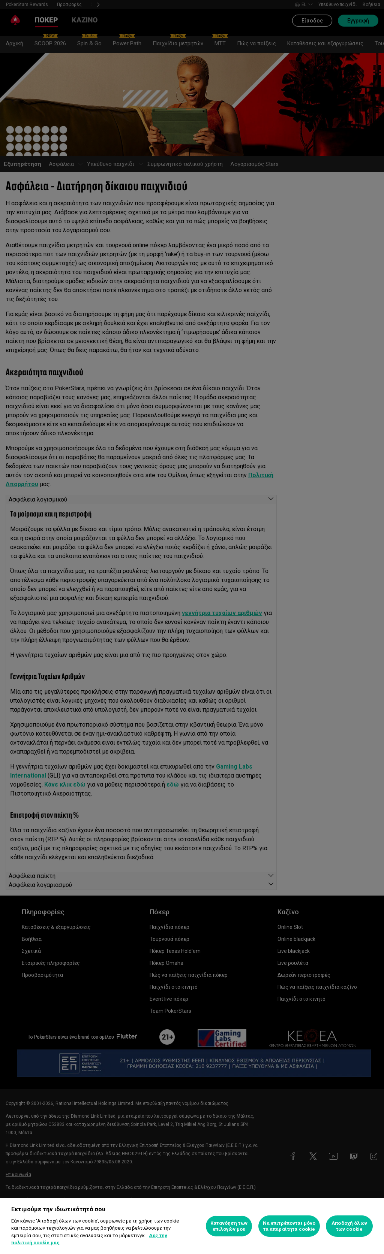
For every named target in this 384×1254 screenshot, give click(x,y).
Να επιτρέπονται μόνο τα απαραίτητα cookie (289, 1226)
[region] (192, 1226)
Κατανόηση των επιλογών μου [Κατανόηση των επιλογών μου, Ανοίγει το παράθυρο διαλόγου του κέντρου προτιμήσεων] (229, 1226)
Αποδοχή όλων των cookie (349, 1226)
